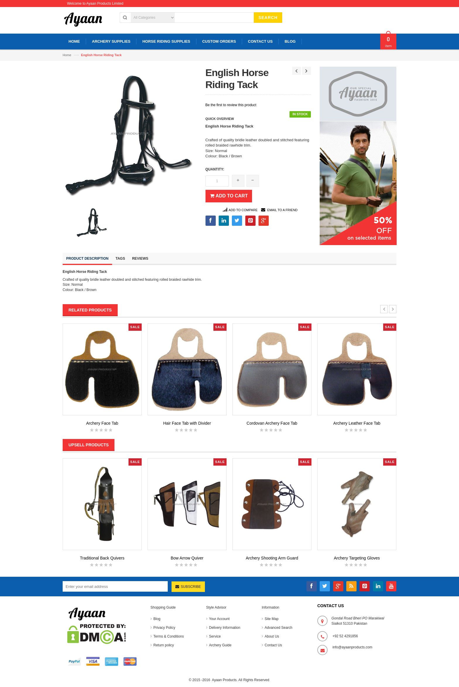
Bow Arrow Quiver (187, 558)
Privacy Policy (164, 628)
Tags (120, 258)
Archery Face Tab (102, 423)
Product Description (87, 258)
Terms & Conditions (168, 636)
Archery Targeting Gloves (357, 558)
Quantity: (214, 169)
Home (67, 55)
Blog (156, 619)
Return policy (163, 645)
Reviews (140, 258)
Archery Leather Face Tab (357, 423)
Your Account (219, 619)
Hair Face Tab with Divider (187, 423)
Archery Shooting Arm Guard (272, 558)
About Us (272, 636)
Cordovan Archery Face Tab (271, 423)
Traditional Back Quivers (102, 558)
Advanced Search (278, 628)
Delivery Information (224, 628)
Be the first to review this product (230, 105)
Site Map (271, 619)
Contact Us (273, 645)
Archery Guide (220, 645)
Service (215, 636)
